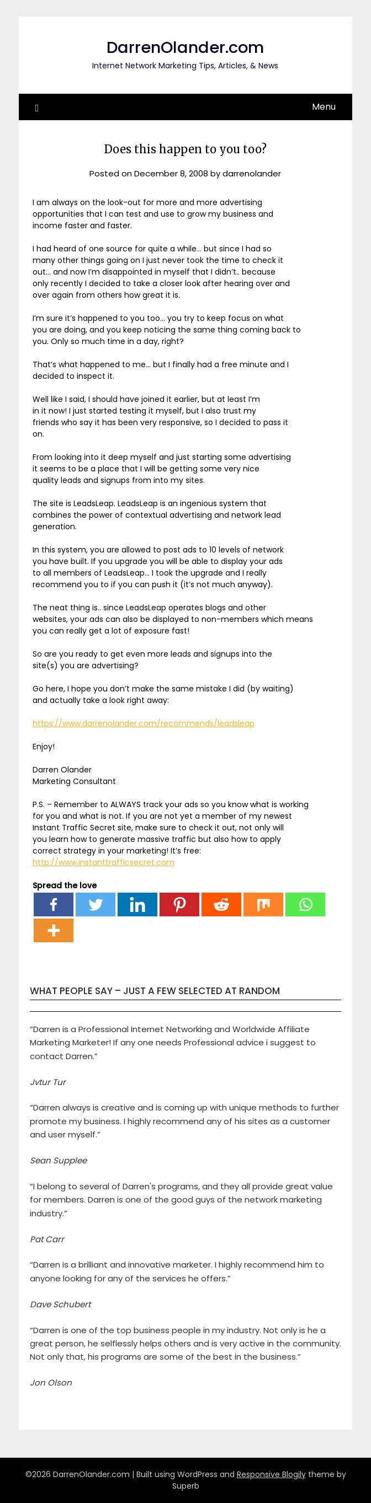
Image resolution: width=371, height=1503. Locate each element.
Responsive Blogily (271, 1474)
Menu (324, 106)
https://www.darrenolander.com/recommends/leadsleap (144, 723)
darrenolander (251, 173)
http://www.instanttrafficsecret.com (103, 862)
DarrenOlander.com (185, 47)
